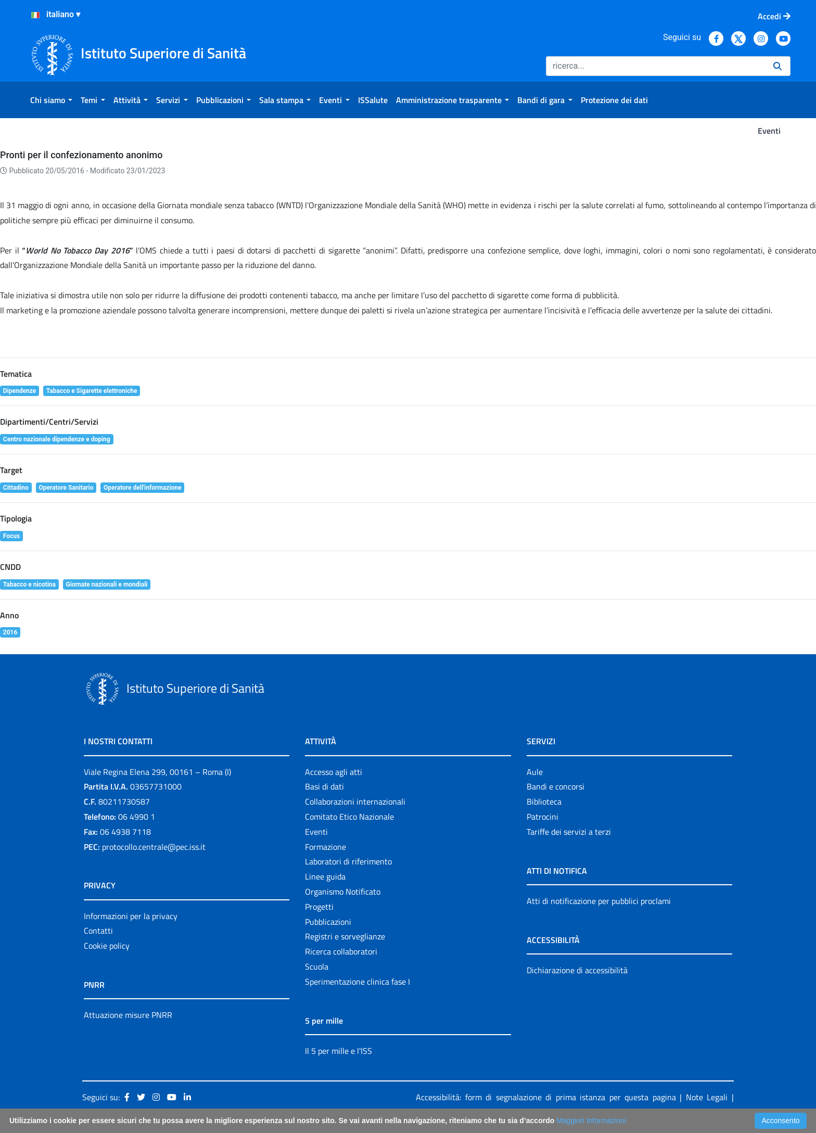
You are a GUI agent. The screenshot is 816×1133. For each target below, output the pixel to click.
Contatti (98, 930)
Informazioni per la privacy (130, 916)
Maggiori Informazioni (591, 1120)
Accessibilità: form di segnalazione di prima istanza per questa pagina (546, 1097)
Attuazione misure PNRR (128, 1015)
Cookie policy (107, 945)
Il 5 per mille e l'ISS (338, 1051)
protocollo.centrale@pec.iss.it (154, 847)
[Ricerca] (655, 66)
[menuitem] (51, 100)
